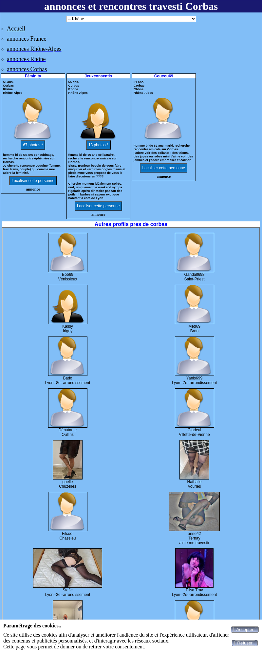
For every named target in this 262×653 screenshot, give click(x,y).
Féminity (33, 76)
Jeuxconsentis (98, 76)
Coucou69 (163, 76)
